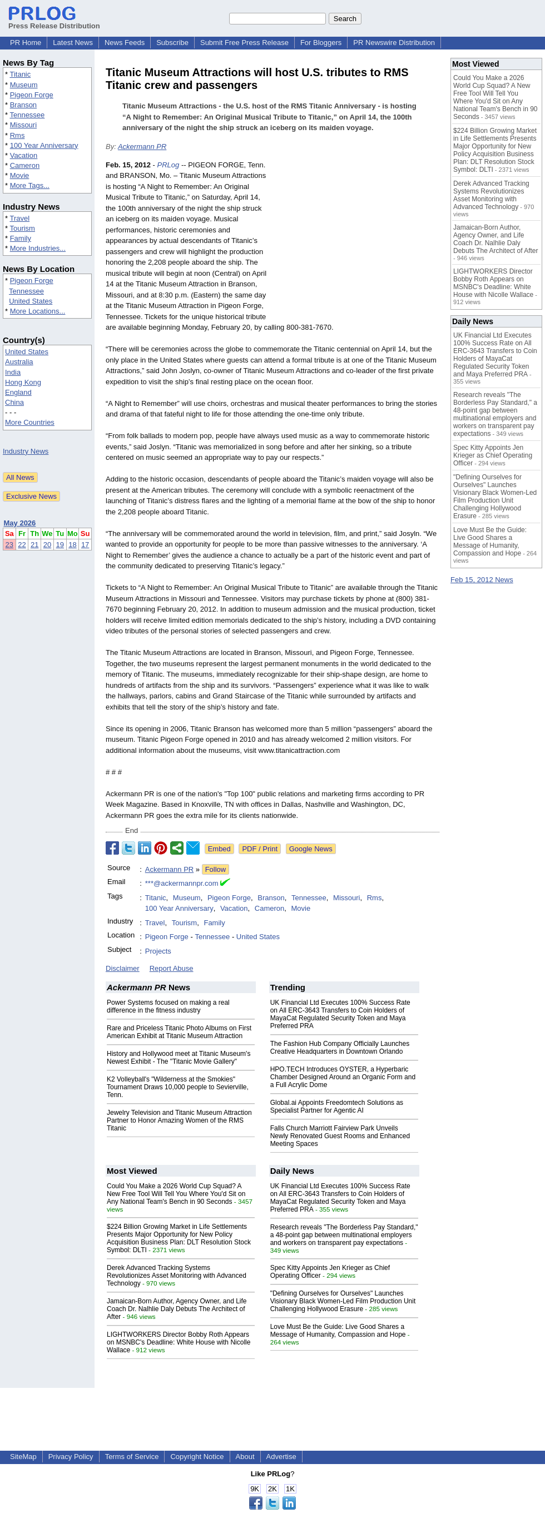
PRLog (168, 165)
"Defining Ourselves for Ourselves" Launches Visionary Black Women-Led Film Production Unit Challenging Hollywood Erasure (343, 1301)
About (245, 1456)
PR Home (25, 42)
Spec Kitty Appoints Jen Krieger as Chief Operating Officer (492, 455)
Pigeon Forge (31, 95)
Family (20, 238)
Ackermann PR (142, 146)
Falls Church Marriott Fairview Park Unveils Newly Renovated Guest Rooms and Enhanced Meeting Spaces (340, 1136)
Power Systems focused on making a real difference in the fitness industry (168, 1006)
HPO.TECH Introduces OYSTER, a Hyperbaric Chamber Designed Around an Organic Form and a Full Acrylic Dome (342, 1077)
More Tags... (29, 185)
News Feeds (125, 42)
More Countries (29, 422)
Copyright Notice (197, 1456)
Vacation (24, 155)
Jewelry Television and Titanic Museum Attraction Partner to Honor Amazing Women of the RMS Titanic (179, 1120)
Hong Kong (23, 382)
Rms (17, 135)
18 (72, 544)
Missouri (23, 125)
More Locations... (38, 311)
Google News (311, 849)
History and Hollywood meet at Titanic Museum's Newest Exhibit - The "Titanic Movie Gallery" (178, 1057)
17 (85, 544)
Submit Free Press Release (244, 42)
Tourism (22, 228)
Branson (23, 105)
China (14, 402)
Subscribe (172, 42)
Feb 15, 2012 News (481, 580)
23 (9, 544)
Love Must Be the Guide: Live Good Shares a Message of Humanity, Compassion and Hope (338, 1330)
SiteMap (23, 1456)
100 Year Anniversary (44, 145)
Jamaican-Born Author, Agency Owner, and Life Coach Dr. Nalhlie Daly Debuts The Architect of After (176, 1309)
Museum (24, 85)
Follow (215, 869)
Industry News (25, 451)
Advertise (281, 1456)
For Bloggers (320, 42)
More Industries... (38, 248)
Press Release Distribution (54, 21)
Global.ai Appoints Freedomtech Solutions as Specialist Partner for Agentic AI (336, 1106)
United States (30, 301)
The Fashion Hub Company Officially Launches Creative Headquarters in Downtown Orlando (340, 1047)
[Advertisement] (355, 241)
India (13, 372)
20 (47, 544)
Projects (158, 951)
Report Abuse (172, 968)
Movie (19, 175)
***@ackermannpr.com (182, 883)
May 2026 (20, 523)
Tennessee (26, 115)
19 (60, 544)
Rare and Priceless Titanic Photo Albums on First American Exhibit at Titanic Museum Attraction (179, 1032)
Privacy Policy (70, 1456)
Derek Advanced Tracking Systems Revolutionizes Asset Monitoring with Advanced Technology (176, 1275)
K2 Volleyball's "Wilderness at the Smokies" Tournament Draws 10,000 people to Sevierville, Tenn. (178, 1087)
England (18, 392)
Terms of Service (132, 1456)
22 (22, 544)
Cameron (24, 165)
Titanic (20, 74)
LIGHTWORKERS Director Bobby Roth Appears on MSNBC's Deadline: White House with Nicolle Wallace (178, 1342)
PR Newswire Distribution (394, 42)
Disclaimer (123, 968)
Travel (19, 218)
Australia (19, 362)
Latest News (73, 42)
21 (34, 544)
